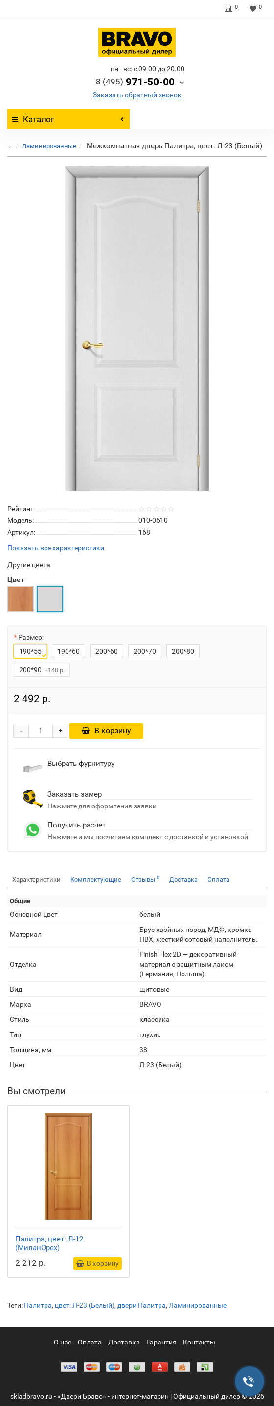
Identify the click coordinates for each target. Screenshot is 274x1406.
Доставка (183, 879)
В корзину (106, 730)
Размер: (31, 637)
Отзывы (145, 879)
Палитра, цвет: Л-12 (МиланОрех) (49, 1243)
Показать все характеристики (55, 548)
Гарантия (161, 1342)
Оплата (218, 879)
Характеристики (36, 879)
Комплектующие (95, 879)
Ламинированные (49, 146)
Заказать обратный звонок (137, 95)
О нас (62, 1342)
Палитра (38, 1305)
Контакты (199, 1342)
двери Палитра (141, 1305)
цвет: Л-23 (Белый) (84, 1305)
